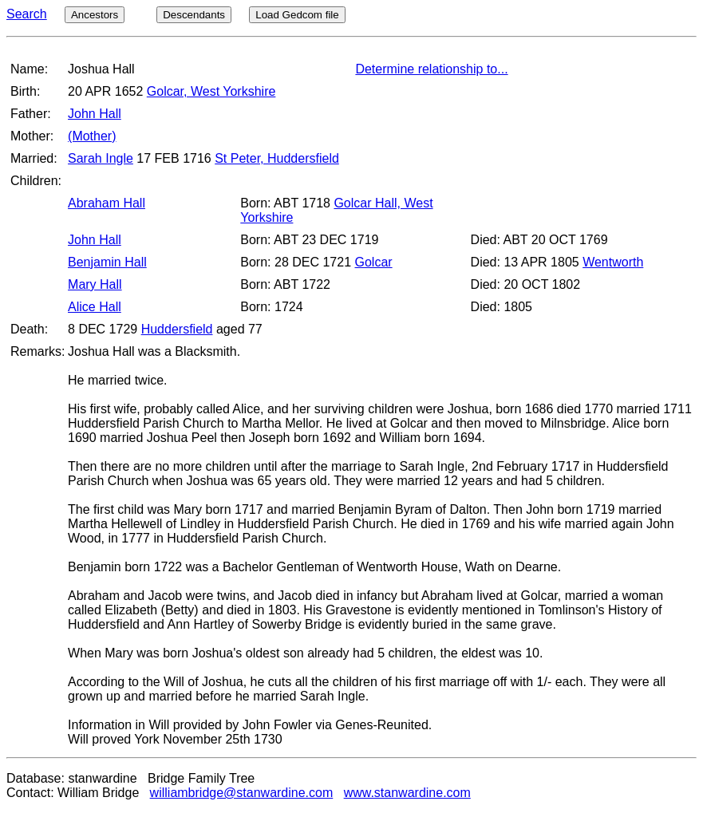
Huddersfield (177, 329)
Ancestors (94, 15)
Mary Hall (95, 284)
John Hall (94, 113)
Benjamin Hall (107, 262)
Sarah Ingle (100, 158)
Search (26, 14)
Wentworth (613, 262)
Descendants (194, 15)
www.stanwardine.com (407, 792)
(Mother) (92, 136)
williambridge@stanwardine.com (242, 792)
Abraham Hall (106, 203)
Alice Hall (94, 307)
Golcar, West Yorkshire (211, 91)
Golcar (374, 262)
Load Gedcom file (296, 15)
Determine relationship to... (431, 69)
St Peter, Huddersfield (277, 158)
